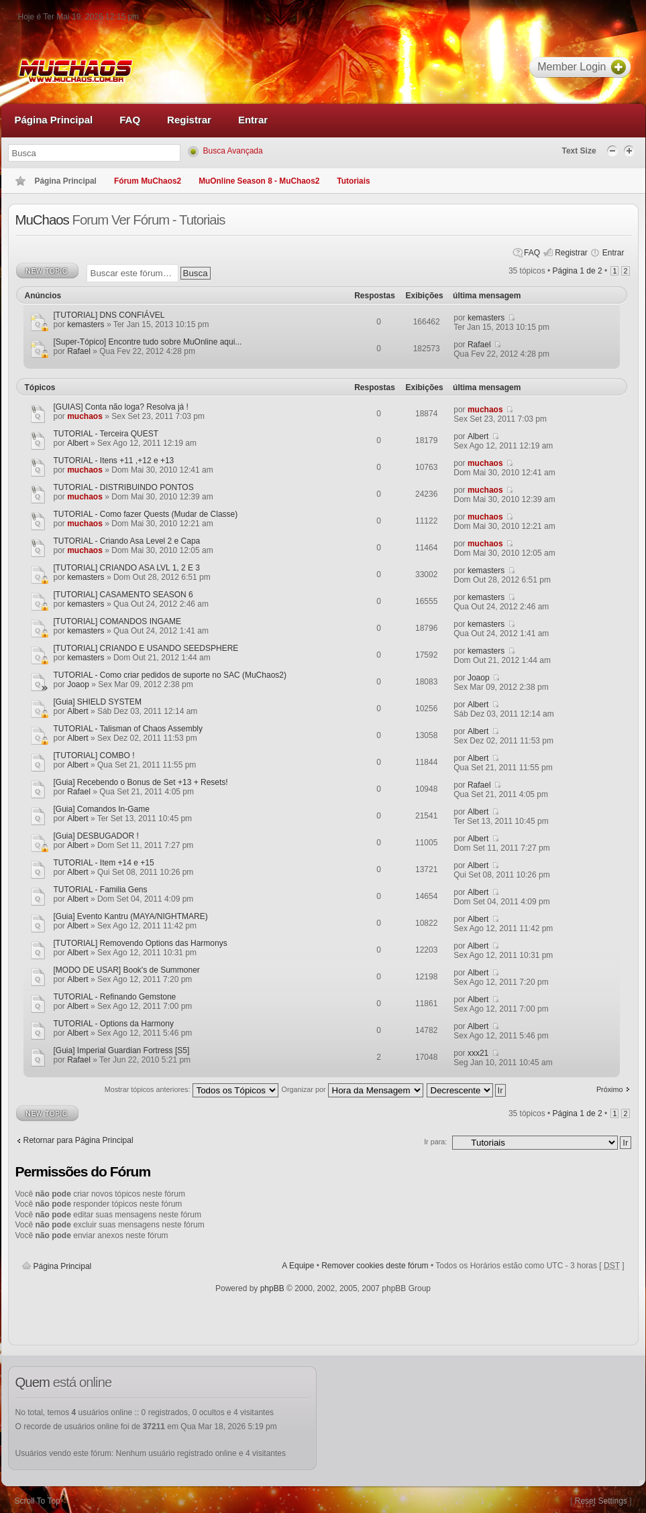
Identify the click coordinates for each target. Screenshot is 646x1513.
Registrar (571, 252)
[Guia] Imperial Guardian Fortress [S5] (122, 1050)
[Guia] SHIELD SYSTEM (98, 702)
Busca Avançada (233, 151)
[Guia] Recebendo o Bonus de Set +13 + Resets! (141, 782)
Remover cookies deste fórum (374, 1265)
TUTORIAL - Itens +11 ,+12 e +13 (114, 460)
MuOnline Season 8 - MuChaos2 (259, 181)
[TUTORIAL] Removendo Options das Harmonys (140, 943)
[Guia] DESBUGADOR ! (96, 836)
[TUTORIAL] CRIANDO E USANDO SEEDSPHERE (146, 648)
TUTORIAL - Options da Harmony (114, 1023)
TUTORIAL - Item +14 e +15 (104, 862)
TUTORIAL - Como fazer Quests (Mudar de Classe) (146, 514)
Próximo (609, 1089)
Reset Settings (601, 1501)
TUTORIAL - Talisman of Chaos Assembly (128, 728)
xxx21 (478, 1053)
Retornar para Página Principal (78, 1140)
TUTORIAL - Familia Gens (101, 889)
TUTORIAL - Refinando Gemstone (115, 997)
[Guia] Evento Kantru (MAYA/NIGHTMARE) (131, 916)
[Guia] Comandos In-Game (102, 809)
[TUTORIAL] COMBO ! (94, 755)
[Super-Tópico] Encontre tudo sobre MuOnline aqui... (148, 342)
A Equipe (298, 1265)
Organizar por (352, 1091)
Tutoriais (353, 181)
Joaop (78, 684)
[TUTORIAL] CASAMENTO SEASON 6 (123, 594)
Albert (77, 443)
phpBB (272, 1288)
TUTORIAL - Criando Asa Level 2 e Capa (127, 541)
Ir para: (435, 1142)
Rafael (79, 351)
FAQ (532, 252)
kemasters (85, 324)
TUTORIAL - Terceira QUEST (106, 433)
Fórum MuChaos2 (147, 181)
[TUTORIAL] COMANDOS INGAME (117, 621)
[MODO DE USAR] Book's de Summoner (127, 970)
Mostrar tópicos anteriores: (191, 1091)
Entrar (613, 252)
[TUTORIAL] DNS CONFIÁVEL (109, 315)
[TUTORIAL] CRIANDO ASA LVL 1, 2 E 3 (127, 567)
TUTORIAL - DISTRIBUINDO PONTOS (124, 487)
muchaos (85, 416)
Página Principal (63, 1266)
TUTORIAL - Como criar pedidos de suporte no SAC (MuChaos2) (170, 675)
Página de (577, 271)
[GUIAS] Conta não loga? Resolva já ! (121, 407)
